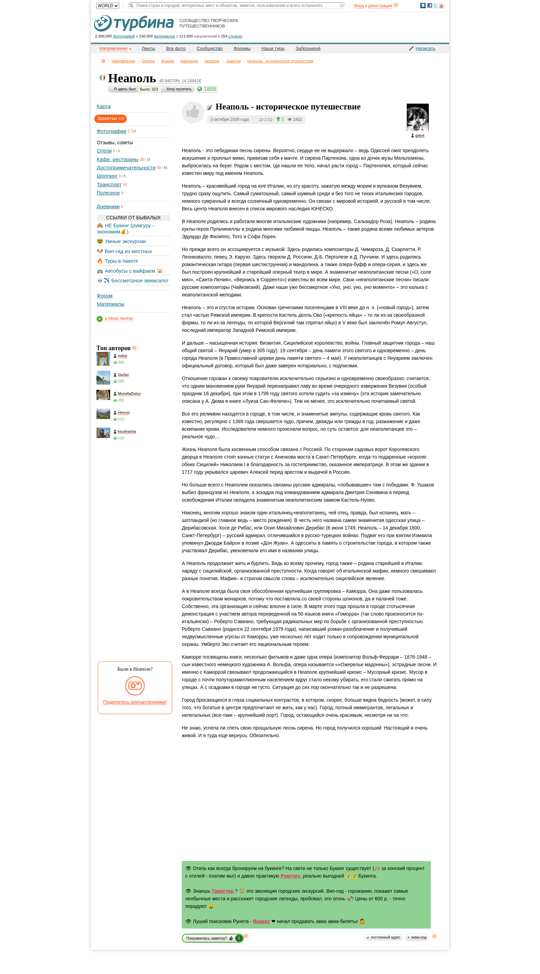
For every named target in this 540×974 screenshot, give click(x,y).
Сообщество (210, 48)
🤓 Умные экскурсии (121, 241)
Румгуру (290, 876)
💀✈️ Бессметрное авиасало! (132, 280)
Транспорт (109, 184)
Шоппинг (107, 176)
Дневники (108, 206)
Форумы (242, 48)
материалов (164, 36)
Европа (148, 61)
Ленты (148, 48)
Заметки (233, 61)
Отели (104, 151)
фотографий (124, 36)
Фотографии (111, 131)
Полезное (108, 193)
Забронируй (307, 48)
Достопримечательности (126, 167)
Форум (105, 296)
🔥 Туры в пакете (117, 261)
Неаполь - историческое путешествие (280, 61)
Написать (425, 48)
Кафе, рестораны (117, 159)
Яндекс (261, 921)
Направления (123, 61)
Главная (103, 61)
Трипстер (222, 891)
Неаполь (212, 61)
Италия (167, 61)
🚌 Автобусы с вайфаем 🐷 (130, 271)
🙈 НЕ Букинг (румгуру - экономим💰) (125, 228)
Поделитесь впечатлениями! (135, 702)
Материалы (110, 304)
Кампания (189, 61)
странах (235, 36)
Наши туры (272, 48)
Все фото (176, 48)
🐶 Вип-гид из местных (124, 251)
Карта (104, 106)
